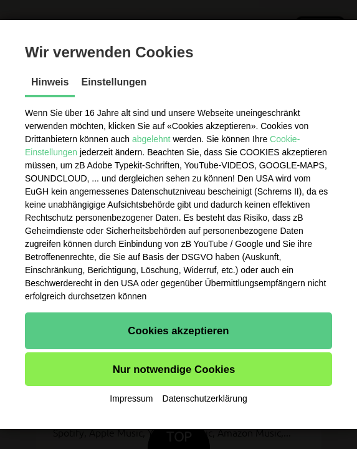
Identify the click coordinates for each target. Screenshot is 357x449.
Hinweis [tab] (50, 82)
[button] (178, 330)
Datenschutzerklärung (205, 398)
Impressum (131, 398)
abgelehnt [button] (151, 139)
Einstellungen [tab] (113, 82)
